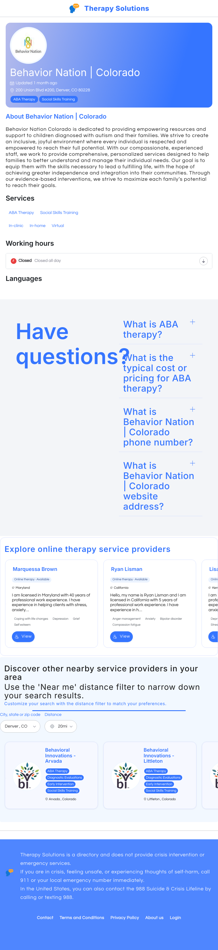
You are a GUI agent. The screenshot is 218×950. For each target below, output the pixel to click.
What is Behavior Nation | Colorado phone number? (158, 427)
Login (175, 918)
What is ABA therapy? (151, 329)
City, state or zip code (20, 715)
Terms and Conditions (82, 918)
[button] (160, 329)
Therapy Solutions (116, 8)
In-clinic (16, 226)
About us (154, 918)
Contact (45, 918)
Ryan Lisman (126, 569)
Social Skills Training (59, 213)
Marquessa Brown (35, 569)
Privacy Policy (124, 918)
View (23, 636)
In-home (37, 226)
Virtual (58, 226)
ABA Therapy (21, 213)
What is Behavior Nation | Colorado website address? (158, 486)
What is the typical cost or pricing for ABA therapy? (157, 373)
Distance (53, 715)
